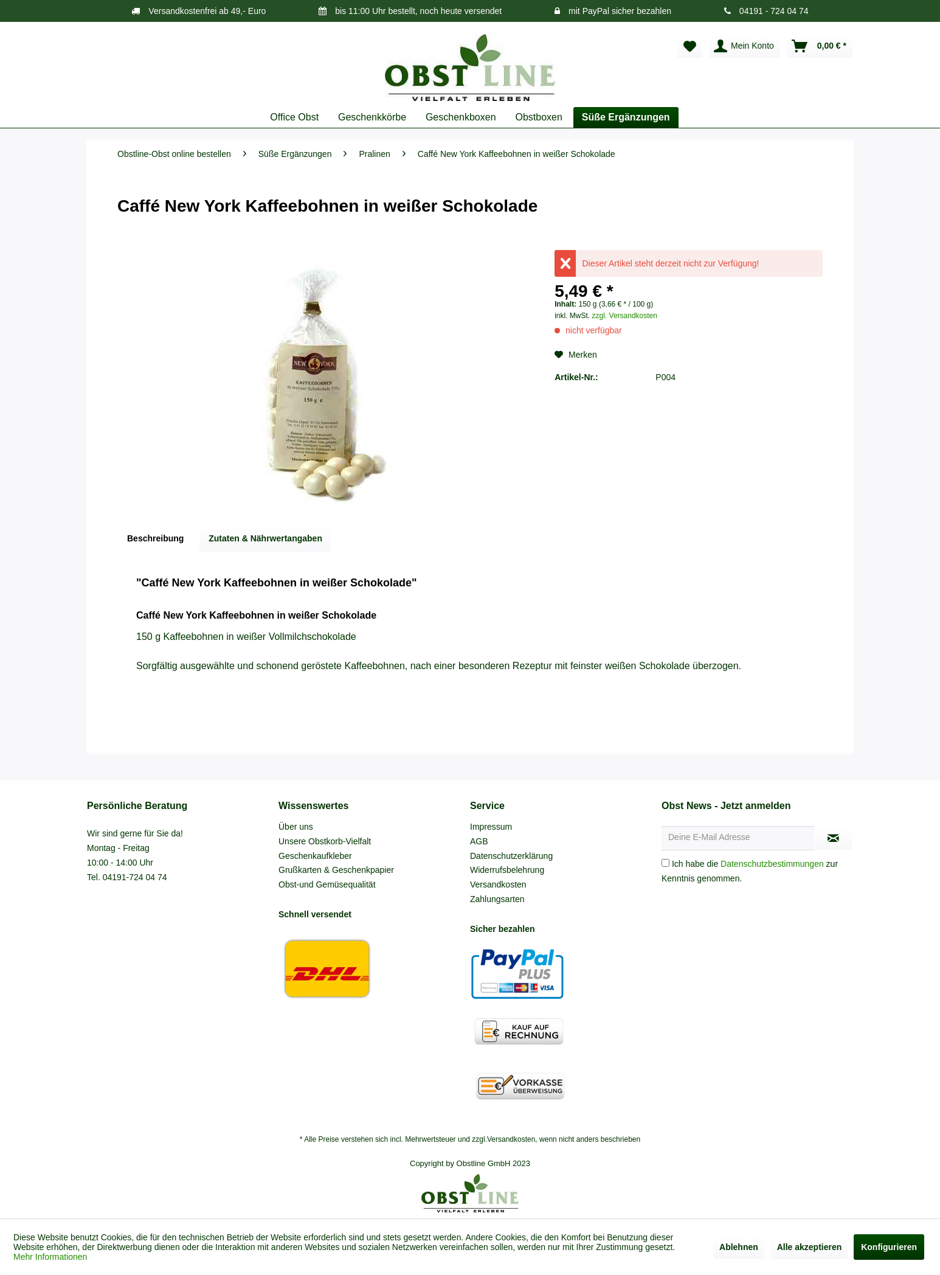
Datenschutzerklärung (511, 856)
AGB (479, 841)
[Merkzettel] (690, 46)
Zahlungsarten (497, 899)
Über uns (295, 827)
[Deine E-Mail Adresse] (738, 838)
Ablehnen (738, 1247)
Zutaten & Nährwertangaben (265, 538)
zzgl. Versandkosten (624, 315)
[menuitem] (690, 46)
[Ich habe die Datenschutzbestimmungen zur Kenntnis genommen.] (665, 863)
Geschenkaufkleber (315, 856)
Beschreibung (155, 538)
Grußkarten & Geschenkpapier (336, 870)
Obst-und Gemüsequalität (327, 884)
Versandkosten (498, 884)
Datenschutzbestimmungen (772, 864)
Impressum (491, 827)
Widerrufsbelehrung (507, 870)
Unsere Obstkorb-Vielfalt (324, 841)
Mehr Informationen (50, 1257)
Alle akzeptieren (809, 1247)
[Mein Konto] (744, 46)
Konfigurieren (889, 1247)
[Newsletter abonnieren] (833, 838)
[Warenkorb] (819, 46)
